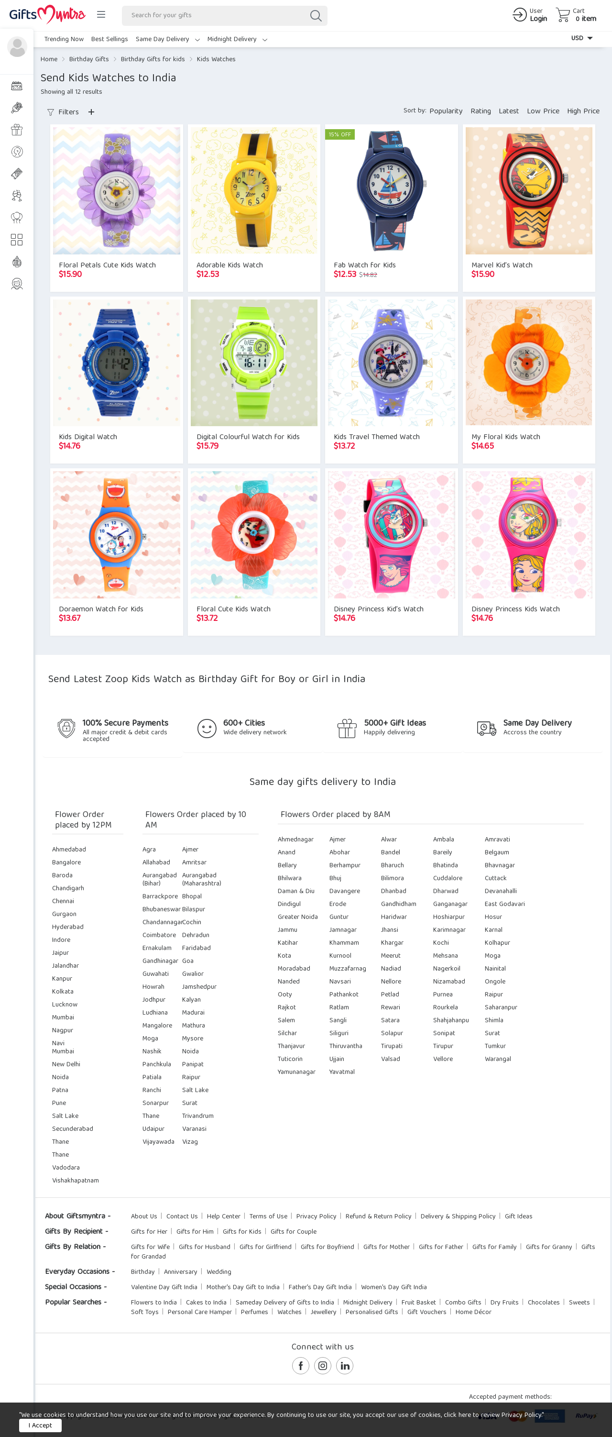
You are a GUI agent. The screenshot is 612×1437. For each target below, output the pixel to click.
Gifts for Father (441, 1247)
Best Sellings (109, 39)
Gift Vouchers (427, 1312)
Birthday (143, 1272)
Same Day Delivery (168, 39)
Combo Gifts (463, 1303)
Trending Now (64, 39)
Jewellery (324, 1312)
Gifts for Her (149, 1232)
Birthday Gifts (89, 60)
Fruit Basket (419, 1303)
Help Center (223, 1217)
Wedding (219, 1272)
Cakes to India (206, 1303)
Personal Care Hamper (200, 1312)
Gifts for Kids (242, 1232)
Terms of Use (268, 1217)
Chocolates (544, 1303)
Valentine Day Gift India (164, 1287)
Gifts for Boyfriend (327, 1247)
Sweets (579, 1303)
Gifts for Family (494, 1247)
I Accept (40, 1426)
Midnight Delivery (237, 39)
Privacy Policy (316, 1217)
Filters (63, 113)
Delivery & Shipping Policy (458, 1217)
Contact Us (182, 1217)
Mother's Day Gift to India (243, 1287)
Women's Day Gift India (394, 1287)
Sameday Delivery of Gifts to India (285, 1303)
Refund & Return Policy (379, 1217)
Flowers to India (154, 1303)
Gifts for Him (195, 1232)
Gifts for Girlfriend (266, 1247)
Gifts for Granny (549, 1247)
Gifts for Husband (204, 1247)
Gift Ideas (519, 1217)
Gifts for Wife (150, 1247)
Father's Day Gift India (320, 1287)
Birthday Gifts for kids (153, 60)
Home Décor (474, 1312)
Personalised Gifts (372, 1312)
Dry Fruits (505, 1303)
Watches (289, 1312)
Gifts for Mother (386, 1247)
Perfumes (254, 1312)
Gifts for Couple (294, 1232)
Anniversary (180, 1272)
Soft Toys (145, 1312)
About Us (144, 1217)
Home (49, 60)
